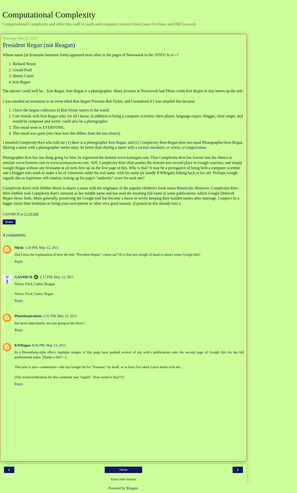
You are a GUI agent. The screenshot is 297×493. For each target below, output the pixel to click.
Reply (19, 261)
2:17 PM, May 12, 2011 (57, 277)
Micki (19, 248)
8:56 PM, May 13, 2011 (49, 345)
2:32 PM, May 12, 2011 (60, 316)
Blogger (132, 488)
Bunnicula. (185, 188)
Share (9, 222)
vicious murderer (151, 147)
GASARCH (23, 277)
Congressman (195, 147)
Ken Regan (117, 142)
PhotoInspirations (28, 316)
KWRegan (23, 345)
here (175, 203)
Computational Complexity (49, 14)
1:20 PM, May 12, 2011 (42, 248)
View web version (123, 479)
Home (123, 470)
